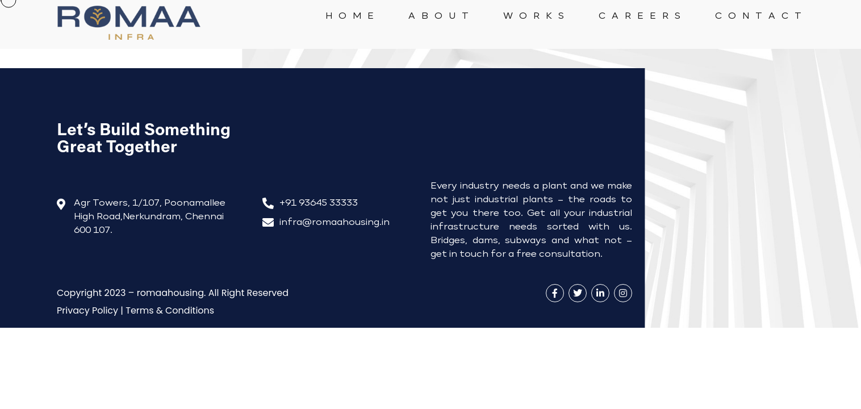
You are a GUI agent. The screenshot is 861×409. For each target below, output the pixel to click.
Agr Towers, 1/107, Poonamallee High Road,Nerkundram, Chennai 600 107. (149, 217)
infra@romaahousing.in (334, 222)
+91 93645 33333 (318, 203)
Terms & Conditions (170, 310)
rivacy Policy (87, 310)
